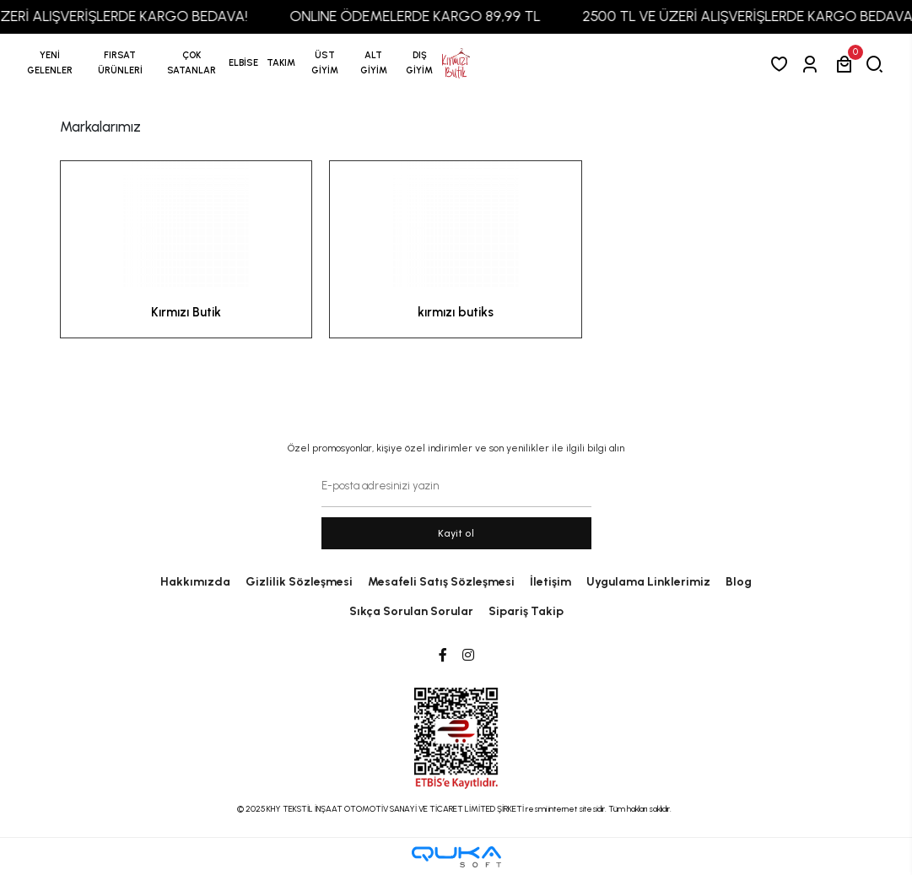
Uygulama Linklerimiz (648, 582)
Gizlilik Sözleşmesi (299, 582)
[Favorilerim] (782, 63)
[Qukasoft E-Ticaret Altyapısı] (456, 856)
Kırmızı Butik (186, 312)
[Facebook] (443, 655)
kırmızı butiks (456, 312)
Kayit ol (456, 533)
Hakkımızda (195, 582)
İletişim (550, 582)
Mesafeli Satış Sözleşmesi (441, 582)
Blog (739, 582)
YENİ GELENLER (50, 63)
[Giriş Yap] (813, 63)
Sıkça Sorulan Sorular (411, 611)
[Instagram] (468, 655)
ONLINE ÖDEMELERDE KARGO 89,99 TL (426, 16)
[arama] (878, 63)
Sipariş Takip (526, 611)
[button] (120, 63)
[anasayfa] (456, 63)
